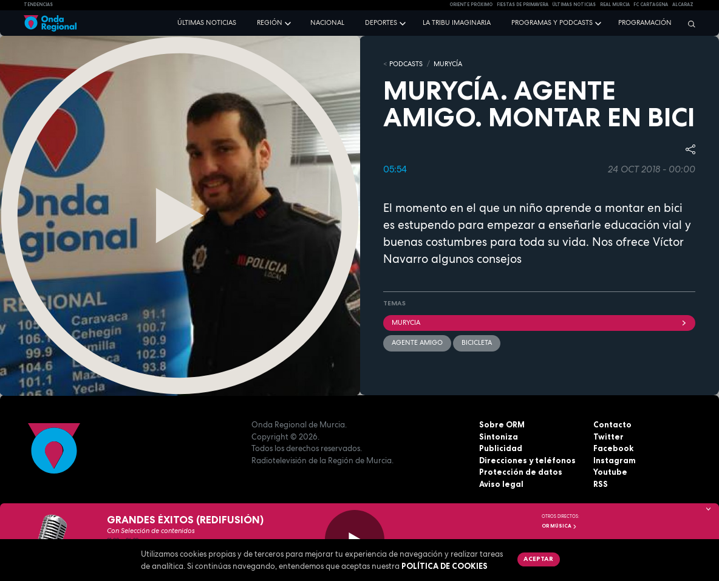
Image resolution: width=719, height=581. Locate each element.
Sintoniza (498, 436)
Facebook (613, 448)
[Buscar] (688, 24)
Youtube (610, 472)
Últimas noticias (206, 22)
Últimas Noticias (574, 4)
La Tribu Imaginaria (457, 22)
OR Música (559, 526)
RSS (600, 484)
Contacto (612, 424)
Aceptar (538, 558)
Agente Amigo (417, 342)
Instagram (614, 460)
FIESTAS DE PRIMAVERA (522, 4)
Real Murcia (615, 4)
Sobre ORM (502, 424)
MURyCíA (448, 63)
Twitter (608, 436)
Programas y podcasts (552, 22)
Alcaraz (682, 4)
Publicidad (500, 448)
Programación (645, 22)
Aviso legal (501, 484)
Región (269, 22)
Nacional (327, 22)
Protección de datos (520, 472)
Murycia (539, 322)
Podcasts (406, 63)
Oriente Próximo (470, 4)
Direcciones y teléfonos (527, 460)
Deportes (381, 22)
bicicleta (477, 342)
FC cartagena (650, 4)
